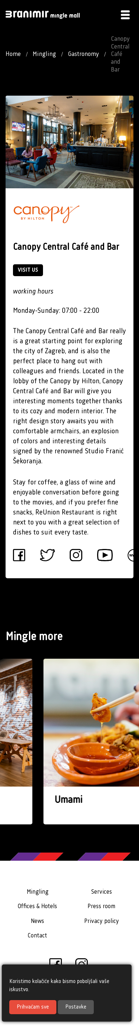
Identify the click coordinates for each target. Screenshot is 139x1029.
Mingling (44, 54)
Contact (37, 936)
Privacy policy (101, 921)
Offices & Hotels (37, 906)
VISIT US (28, 270)
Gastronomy (83, 54)
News (37, 921)
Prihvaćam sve (33, 1007)
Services (101, 892)
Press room (101, 906)
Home (13, 54)
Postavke (75, 1007)
